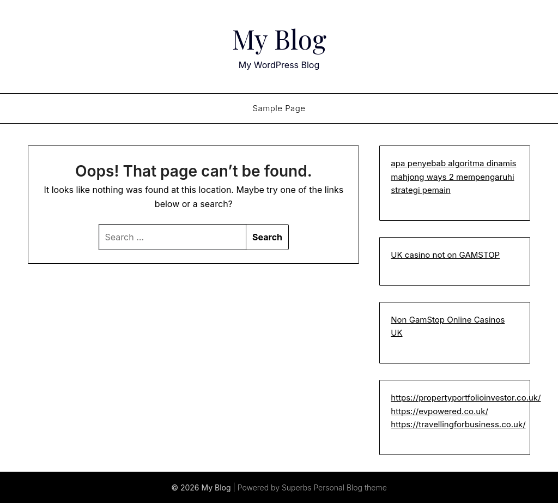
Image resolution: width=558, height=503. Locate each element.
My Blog (279, 38)
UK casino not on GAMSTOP (445, 255)
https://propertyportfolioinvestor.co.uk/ (466, 397)
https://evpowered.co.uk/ (439, 411)
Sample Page (278, 108)
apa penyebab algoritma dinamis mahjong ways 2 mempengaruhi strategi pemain (453, 176)
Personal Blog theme (349, 487)
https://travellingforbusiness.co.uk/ (458, 424)
